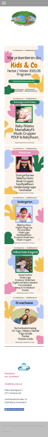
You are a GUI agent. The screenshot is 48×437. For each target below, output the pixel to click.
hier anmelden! (11, 376)
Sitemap (41, 426)
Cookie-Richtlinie (30, 426)
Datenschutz (17, 426)
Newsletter (9, 373)
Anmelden (6, 431)
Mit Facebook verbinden (14, 409)
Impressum (6, 426)
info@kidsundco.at (13, 384)
